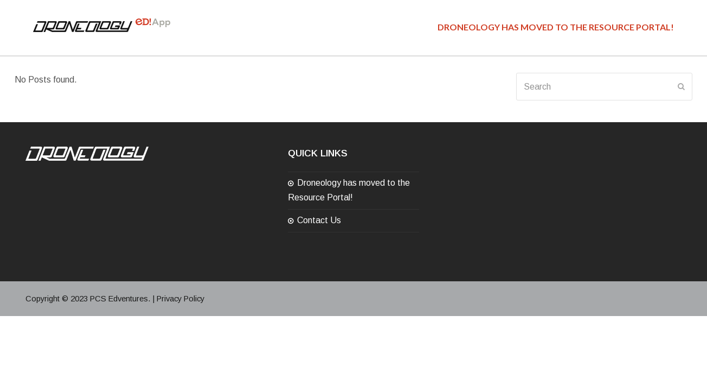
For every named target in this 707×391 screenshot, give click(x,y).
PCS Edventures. (120, 298)
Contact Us (319, 220)
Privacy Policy (180, 298)
